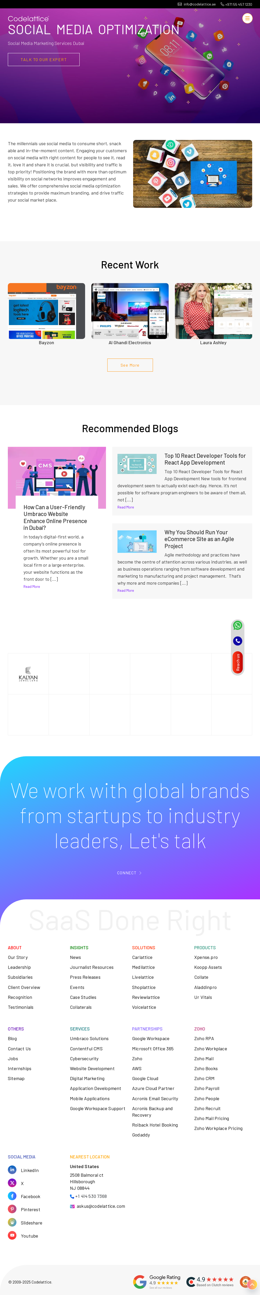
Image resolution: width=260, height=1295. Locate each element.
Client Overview (24, 987)
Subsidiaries (20, 977)
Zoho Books (206, 1068)
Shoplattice (144, 987)
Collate (201, 977)
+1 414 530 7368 (91, 1196)
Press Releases (85, 977)
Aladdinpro (205, 987)
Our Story (18, 957)
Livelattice (143, 977)
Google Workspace (150, 1038)
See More (130, 364)
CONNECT (127, 872)
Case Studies (83, 997)
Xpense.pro (206, 957)
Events (77, 987)
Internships (19, 1068)
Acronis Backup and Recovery (152, 1111)
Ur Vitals (203, 997)
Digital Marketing (87, 1078)
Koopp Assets (208, 967)
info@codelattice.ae (197, 4)
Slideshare (31, 1222)
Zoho (137, 1058)
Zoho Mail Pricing (211, 1118)
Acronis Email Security (155, 1098)
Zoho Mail (204, 1058)
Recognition (20, 997)
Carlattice (142, 957)
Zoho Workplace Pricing (218, 1128)
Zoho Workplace (210, 1048)
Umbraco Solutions (89, 1038)
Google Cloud (145, 1078)
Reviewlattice (146, 997)
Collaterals (81, 1007)
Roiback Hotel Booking (155, 1125)
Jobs (13, 1058)
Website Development (92, 1068)
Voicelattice (144, 1007)
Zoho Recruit (207, 1108)
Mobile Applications (90, 1098)
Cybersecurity (84, 1058)
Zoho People (206, 1098)
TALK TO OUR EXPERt (44, 59)
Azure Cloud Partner (153, 1088)
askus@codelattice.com (101, 1206)
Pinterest (30, 1209)
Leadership (19, 967)
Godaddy (141, 1135)
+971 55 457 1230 (236, 4)
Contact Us (19, 1048)
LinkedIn (30, 1170)
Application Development (95, 1088)
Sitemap (16, 1078)
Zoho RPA (204, 1038)
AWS (137, 1068)
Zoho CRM (204, 1078)
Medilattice (143, 967)
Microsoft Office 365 (153, 1048)
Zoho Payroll (206, 1088)
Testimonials (20, 1007)
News (75, 957)
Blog (12, 1038)
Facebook (30, 1196)
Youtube (29, 1235)
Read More (31, 586)
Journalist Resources (92, 967)
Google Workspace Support (97, 1108)
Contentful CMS (86, 1048)
